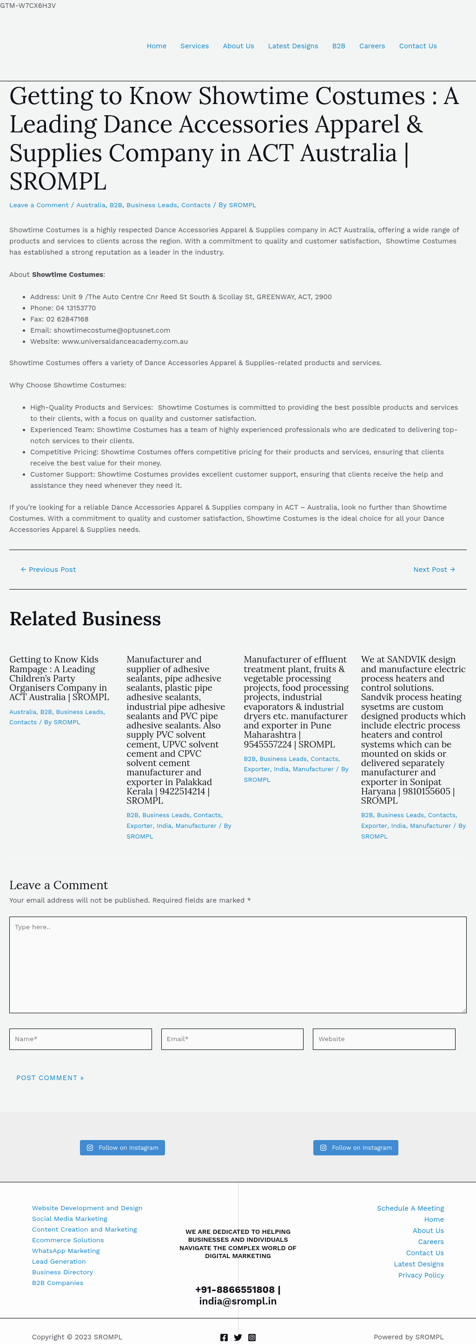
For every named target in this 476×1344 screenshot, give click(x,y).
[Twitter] (238, 1337)
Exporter (139, 823)
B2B (338, 46)
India (164, 823)
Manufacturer (198, 823)
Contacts (202, 205)
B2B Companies (59, 1286)
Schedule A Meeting (410, 1208)
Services (194, 46)
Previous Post (50, 569)
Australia (94, 205)
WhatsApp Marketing (67, 1253)
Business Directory (64, 1275)
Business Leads (156, 205)
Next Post (433, 569)
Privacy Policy (421, 1275)
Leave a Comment (40, 205)
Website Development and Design (89, 1208)
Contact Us (418, 46)
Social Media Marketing (71, 1219)
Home (156, 46)
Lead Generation (60, 1264)
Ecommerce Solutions (69, 1242)
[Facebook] (224, 1337)
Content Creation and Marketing (86, 1230)
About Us (238, 46)
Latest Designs (293, 46)
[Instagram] (252, 1337)
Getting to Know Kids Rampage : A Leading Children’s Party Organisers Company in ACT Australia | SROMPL (61, 677)
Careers (372, 46)
